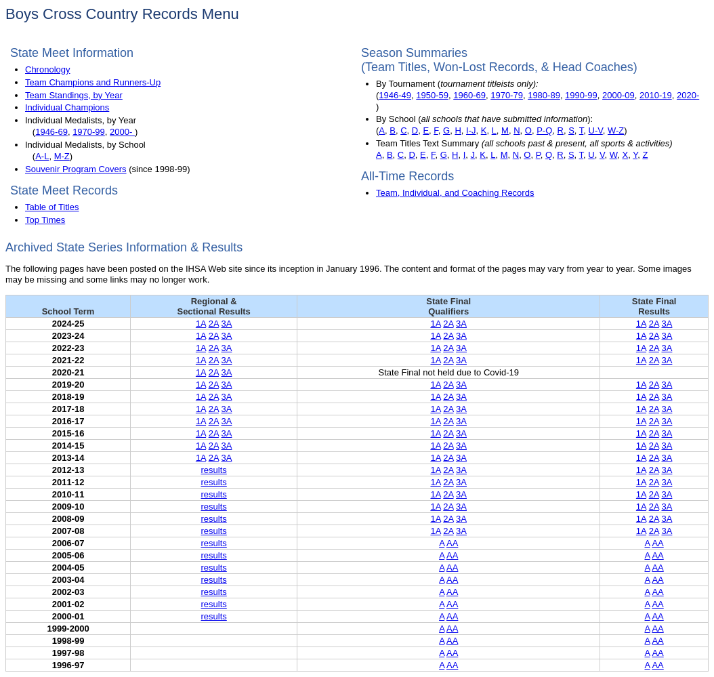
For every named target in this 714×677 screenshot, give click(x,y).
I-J (471, 130)
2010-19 (655, 95)
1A (201, 324)
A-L (42, 156)
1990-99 (581, 95)
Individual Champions (67, 107)
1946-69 (51, 132)
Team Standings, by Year (74, 95)
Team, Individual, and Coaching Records (455, 193)
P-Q (544, 130)
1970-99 (88, 132)
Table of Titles (52, 207)
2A (214, 324)
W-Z (616, 130)
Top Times (45, 220)
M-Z (62, 156)
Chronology (47, 69)
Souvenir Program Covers (76, 169)
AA (452, 543)
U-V (596, 130)
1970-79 (506, 95)
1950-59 (432, 95)
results (214, 470)
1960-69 (469, 95)
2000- (122, 132)
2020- (688, 95)
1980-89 (544, 95)
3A (227, 324)
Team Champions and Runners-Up (93, 82)
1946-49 (395, 95)
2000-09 (618, 95)
